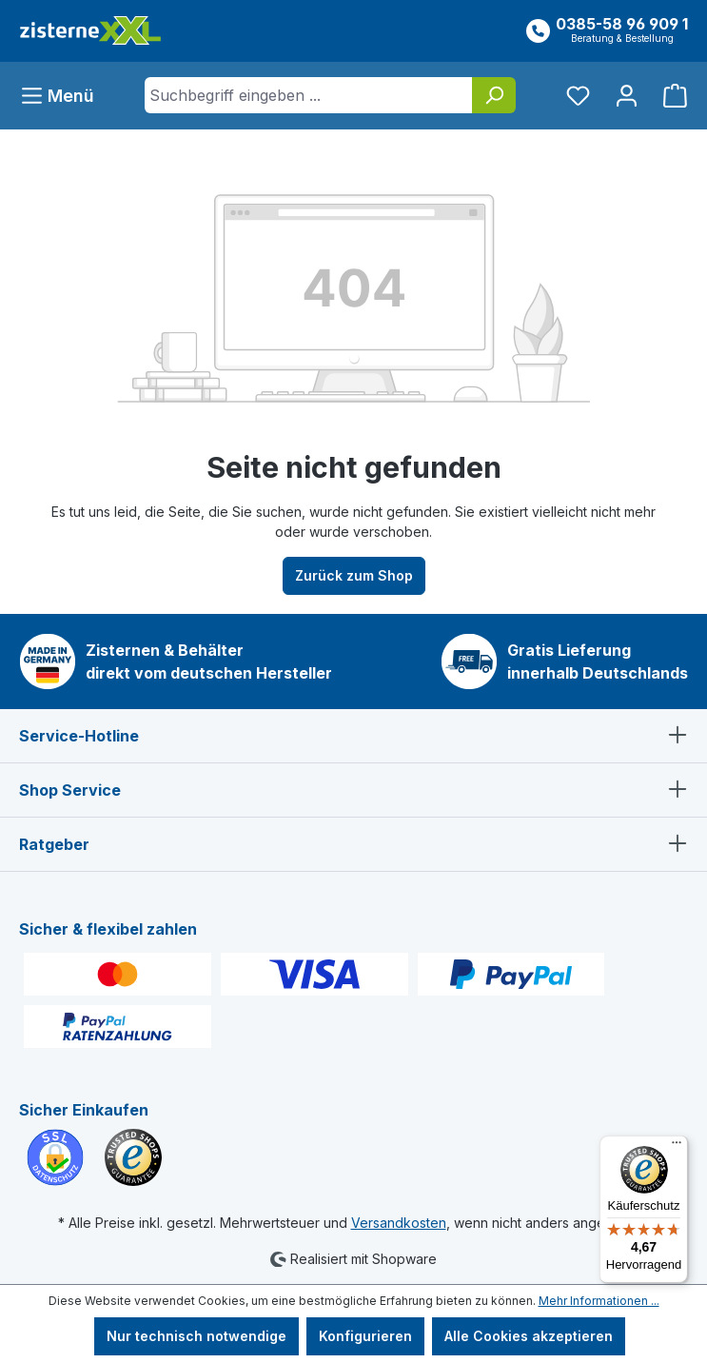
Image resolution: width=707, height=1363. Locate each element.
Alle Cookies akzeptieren (528, 1336)
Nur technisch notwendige (196, 1336)
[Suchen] (494, 95)
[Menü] (63, 95)
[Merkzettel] (578, 95)
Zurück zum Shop (354, 575)
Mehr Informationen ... (599, 1301)
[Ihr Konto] (626, 95)
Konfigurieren (365, 1336)
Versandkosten (398, 1223)
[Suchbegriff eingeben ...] (309, 95)
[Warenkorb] (669, 95)
